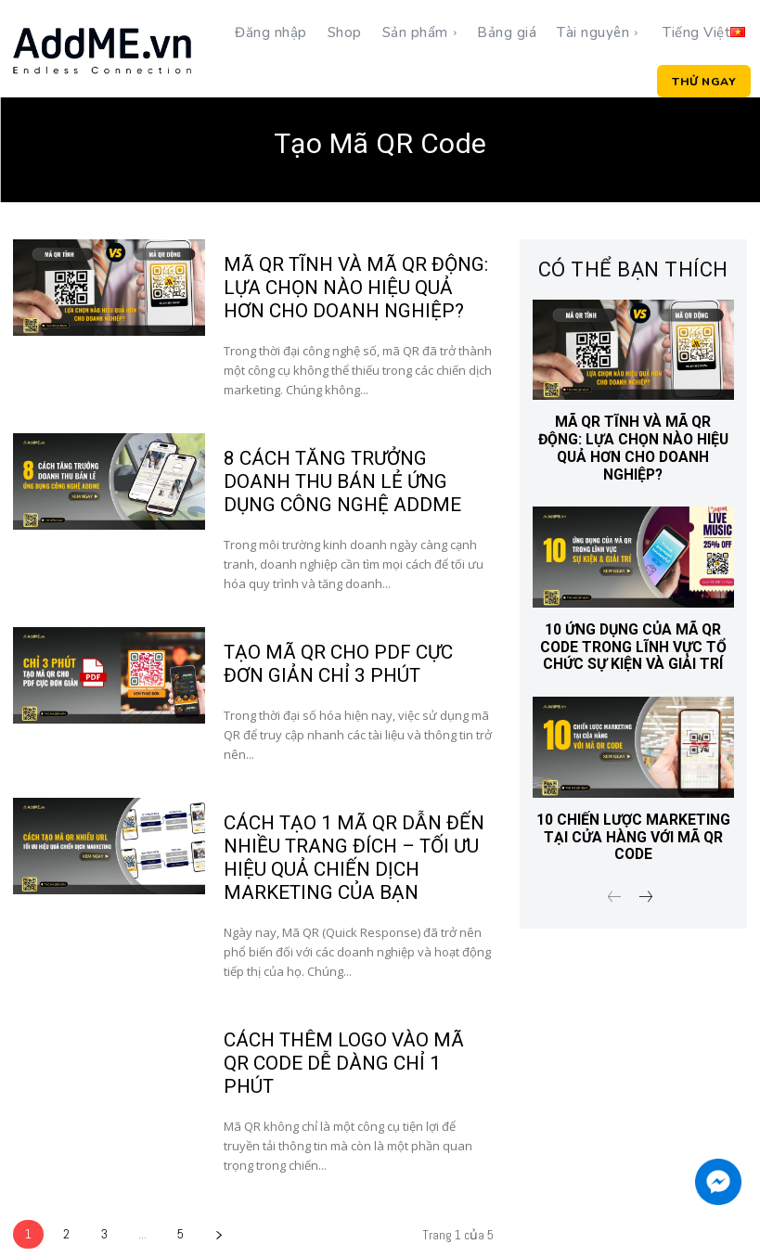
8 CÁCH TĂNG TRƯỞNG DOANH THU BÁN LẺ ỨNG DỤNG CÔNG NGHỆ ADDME (357, 477)
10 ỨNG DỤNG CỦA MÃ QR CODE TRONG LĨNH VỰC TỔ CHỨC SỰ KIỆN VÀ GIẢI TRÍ (633, 627)
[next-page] (218, 1198)
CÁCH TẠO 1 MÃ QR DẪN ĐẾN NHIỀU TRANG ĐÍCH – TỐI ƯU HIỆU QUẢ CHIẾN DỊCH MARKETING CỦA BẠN (349, 848)
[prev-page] (614, 874)
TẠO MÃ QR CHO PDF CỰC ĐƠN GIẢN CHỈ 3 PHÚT (356, 657)
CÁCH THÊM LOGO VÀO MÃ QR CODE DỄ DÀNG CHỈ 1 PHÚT (353, 1040)
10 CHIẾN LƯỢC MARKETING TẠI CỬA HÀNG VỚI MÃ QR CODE (633, 814)
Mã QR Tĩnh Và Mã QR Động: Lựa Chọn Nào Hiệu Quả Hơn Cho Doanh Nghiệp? (357, 286)
